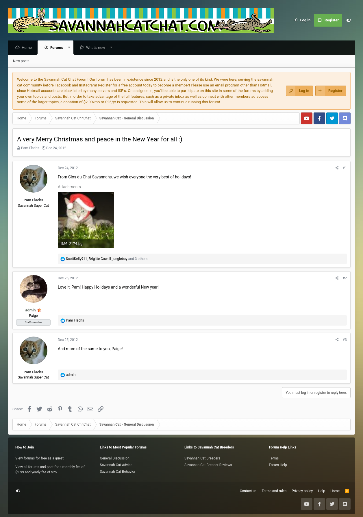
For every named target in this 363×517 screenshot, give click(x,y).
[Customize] (348, 20)
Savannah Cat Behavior (118, 472)
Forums (58, 48)
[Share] (337, 168)
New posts (21, 61)
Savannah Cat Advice (116, 465)
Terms (274, 458)
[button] (70, 48)
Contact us (248, 491)
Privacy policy (302, 491)
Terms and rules (274, 491)
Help (321, 491)
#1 (345, 168)
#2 (345, 278)
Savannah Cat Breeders (202, 458)
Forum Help (278, 465)
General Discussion (114, 458)
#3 (345, 340)
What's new (97, 48)
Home (28, 48)
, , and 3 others (106, 259)
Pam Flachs (30, 148)
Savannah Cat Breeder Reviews (208, 465)
